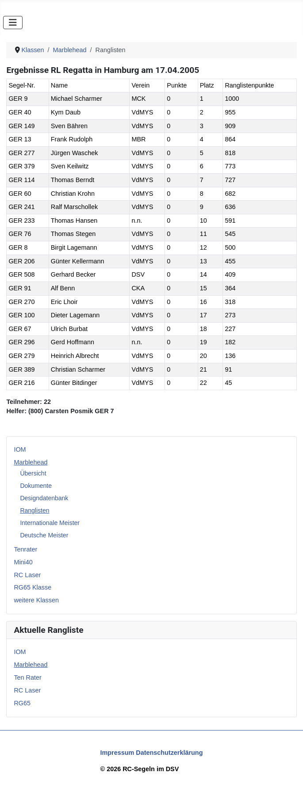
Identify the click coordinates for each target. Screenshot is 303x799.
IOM (20, 449)
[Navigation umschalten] (13, 22)
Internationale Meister (50, 522)
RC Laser (27, 574)
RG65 (22, 703)
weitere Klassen (36, 600)
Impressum (117, 752)
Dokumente (36, 485)
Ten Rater (27, 677)
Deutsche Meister (44, 535)
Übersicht (33, 473)
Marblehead (30, 462)
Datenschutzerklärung (169, 752)
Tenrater (25, 549)
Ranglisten (34, 510)
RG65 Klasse (32, 587)
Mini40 (23, 562)
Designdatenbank (44, 498)
